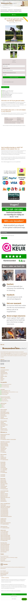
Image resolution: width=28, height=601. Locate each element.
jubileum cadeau (4, 540)
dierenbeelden (4, 472)
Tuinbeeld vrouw (3, 449)
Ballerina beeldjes (3, 481)
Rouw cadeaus (2, 426)
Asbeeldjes (2, 422)
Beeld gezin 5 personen (4, 494)
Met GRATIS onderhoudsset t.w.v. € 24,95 (9, 72)
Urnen (1, 427)
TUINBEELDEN (10, 9)
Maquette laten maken (4, 418)
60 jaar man (7, 546)
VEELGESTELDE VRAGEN (14, 11)
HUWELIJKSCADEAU (3, 9)
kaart (16, 557)
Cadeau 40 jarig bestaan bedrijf (5, 537)
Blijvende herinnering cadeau (5, 434)
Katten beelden (2, 463)
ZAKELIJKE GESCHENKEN (4, 11)
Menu (14, 14)
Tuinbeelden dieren (3, 448)
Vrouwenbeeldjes (3, 487)
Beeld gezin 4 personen (4, 493)
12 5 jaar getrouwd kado (4, 508)
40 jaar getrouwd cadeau (4, 512)
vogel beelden (4, 469)
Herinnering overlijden (4, 424)
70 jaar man (7, 549)
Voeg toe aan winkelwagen (14, 77)
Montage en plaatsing (6, 68)
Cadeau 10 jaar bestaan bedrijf (5, 535)
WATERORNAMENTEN (17, 9)
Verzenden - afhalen (3, 376)
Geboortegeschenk (3, 501)
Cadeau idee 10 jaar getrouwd (5, 507)
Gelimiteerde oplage (3, 372)
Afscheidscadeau (3, 520)
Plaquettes (2, 417)
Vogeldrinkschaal (3, 458)
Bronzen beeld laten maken (4, 413)
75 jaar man (7, 550)
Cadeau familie (2, 498)
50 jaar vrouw (2, 545)
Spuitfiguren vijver (3, 457)
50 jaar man (7, 545)
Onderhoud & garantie (4, 373)
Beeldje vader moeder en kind (5, 497)
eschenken (4, 439)
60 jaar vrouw (2, 546)
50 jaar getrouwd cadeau (4, 513)
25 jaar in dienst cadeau (4, 532)
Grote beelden (2, 476)
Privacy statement (3, 574)
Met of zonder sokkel (6, 64)
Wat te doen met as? (3, 428)
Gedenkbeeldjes (3, 423)
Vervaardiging (2, 371)
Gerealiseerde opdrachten (4, 369)
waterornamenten (5, 459)
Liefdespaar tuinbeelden (4, 445)
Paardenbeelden (3, 467)
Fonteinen (2, 455)
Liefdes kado (8, 506)
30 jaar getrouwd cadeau (4, 511)
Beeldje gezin (2, 492)
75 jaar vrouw (2, 550)
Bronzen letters (2, 414)
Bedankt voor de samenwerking (5, 522)
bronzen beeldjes (5, 488)
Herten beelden (3, 464)
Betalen (1, 377)
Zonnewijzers (2, 450)
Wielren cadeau (2, 438)
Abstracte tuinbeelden (4, 443)
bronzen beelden (8, 353)
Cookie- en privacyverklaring (15, 590)
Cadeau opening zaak (3, 526)
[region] (14, 585)
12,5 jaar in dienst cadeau (4, 531)
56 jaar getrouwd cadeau (11, 102)
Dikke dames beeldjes (4, 483)
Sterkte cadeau (2, 436)
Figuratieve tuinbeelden (4, 444)
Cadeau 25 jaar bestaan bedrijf (5, 536)
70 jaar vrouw (2, 549)
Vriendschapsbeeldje (3, 486)
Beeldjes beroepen (3, 482)
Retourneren (2, 378)
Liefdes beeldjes (3, 506)
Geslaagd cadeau (3, 435)
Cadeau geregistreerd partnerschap (6, 516)
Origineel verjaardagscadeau (5, 544)
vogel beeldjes (5, 468)
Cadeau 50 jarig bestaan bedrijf (5, 539)
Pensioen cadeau (3, 521)
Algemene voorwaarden (4, 573)
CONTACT (20, 11)
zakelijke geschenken (5, 527)
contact (8, 161)
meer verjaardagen (3, 551)
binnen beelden (13, 439)
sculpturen (8, 439)
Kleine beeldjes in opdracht (4, 412)
